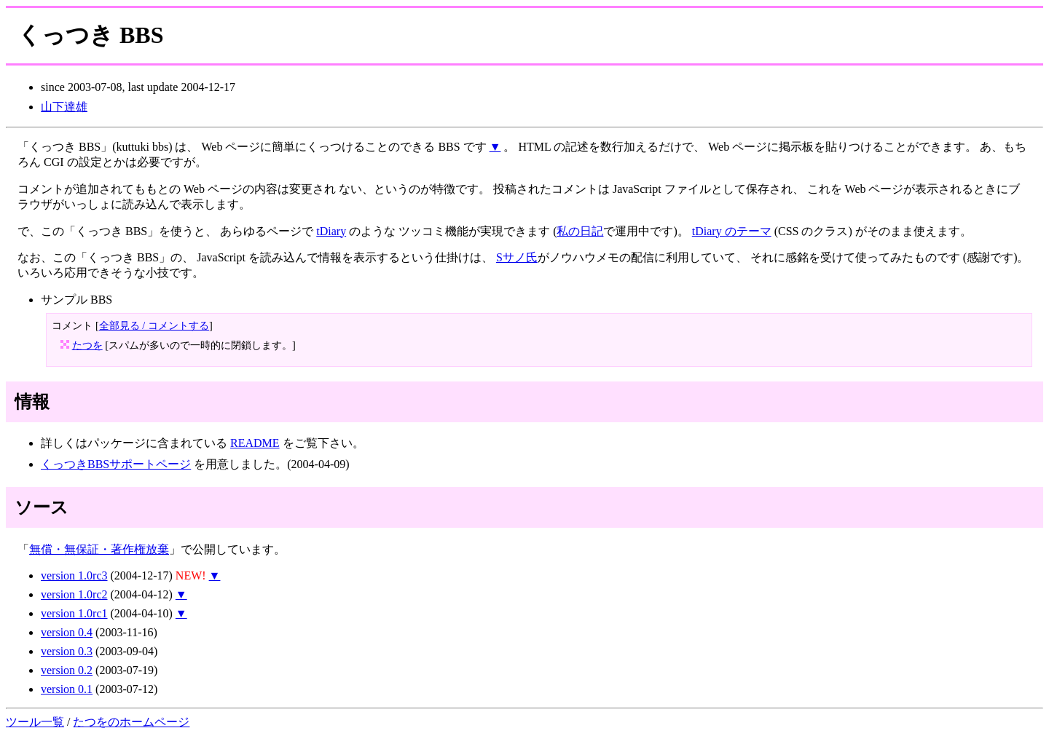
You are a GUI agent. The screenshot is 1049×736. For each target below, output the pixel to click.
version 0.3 (67, 651)
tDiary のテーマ (731, 231)
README (255, 443)
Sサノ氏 (517, 257)
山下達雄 (64, 106)
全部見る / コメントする (154, 325)
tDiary (331, 231)
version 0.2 (67, 670)
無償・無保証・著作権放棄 (99, 549)
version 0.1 (67, 689)
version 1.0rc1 (74, 613)
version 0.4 (67, 632)
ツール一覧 (35, 722)
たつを (87, 345)
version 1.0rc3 (74, 575)
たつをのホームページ (131, 722)
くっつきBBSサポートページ (116, 464)
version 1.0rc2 (74, 594)
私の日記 (580, 231)
